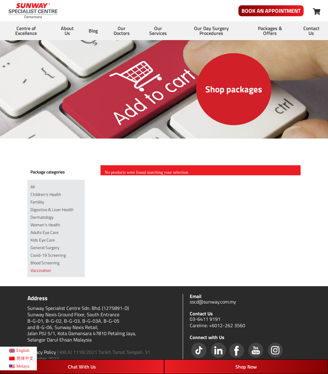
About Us (67, 31)
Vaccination (40, 270)
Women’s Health (45, 225)
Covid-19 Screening (48, 255)
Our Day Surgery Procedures (211, 31)
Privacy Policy (41, 352)
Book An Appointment (271, 11)
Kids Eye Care (42, 240)
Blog (93, 30)
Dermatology (42, 217)
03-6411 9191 (205, 319)
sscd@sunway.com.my (213, 301)
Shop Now (246, 366)
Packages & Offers (270, 31)
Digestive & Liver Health (52, 209)
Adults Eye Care (44, 232)
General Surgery (44, 247)
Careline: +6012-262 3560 (217, 325)
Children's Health (45, 194)
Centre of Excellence (26, 31)
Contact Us (311, 31)
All (32, 187)
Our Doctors (122, 31)
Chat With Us (82, 366)
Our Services (158, 31)
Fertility (37, 202)
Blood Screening (44, 263)
